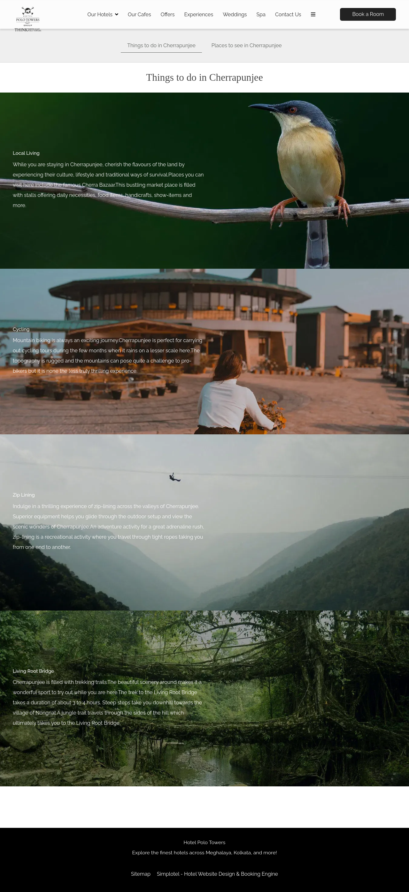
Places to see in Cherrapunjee (247, 45)
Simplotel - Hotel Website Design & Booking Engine (217, 874)
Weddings (235, 14)
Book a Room (368, 14)
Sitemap (140, 874)
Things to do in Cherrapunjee (161, 45)
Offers (168, 14)
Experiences (198, 14)
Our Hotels (102, 14)
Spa (261, 14)
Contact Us (288, 14)
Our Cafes (139, 14)
